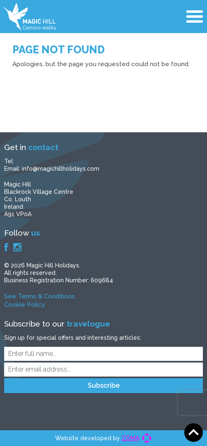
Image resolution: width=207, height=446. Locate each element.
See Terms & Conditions (39, 296)
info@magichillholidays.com (60, 168)
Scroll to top (193, 432)
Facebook (6, 247)
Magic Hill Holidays (29, 16)
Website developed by (97, 438)
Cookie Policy (24, 304)
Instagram (17, 247)
